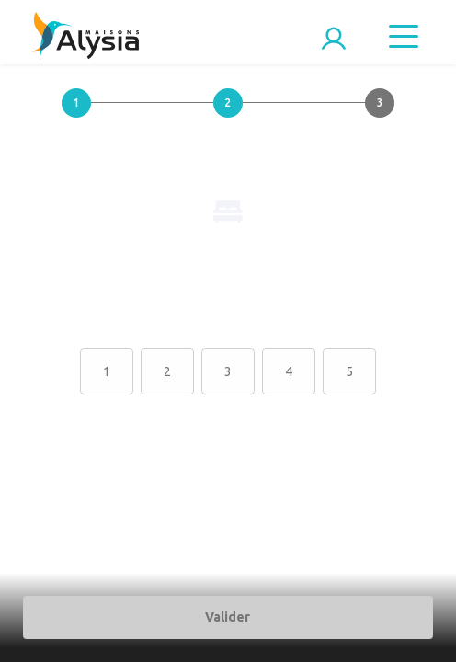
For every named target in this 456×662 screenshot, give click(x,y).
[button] (76, 117)
